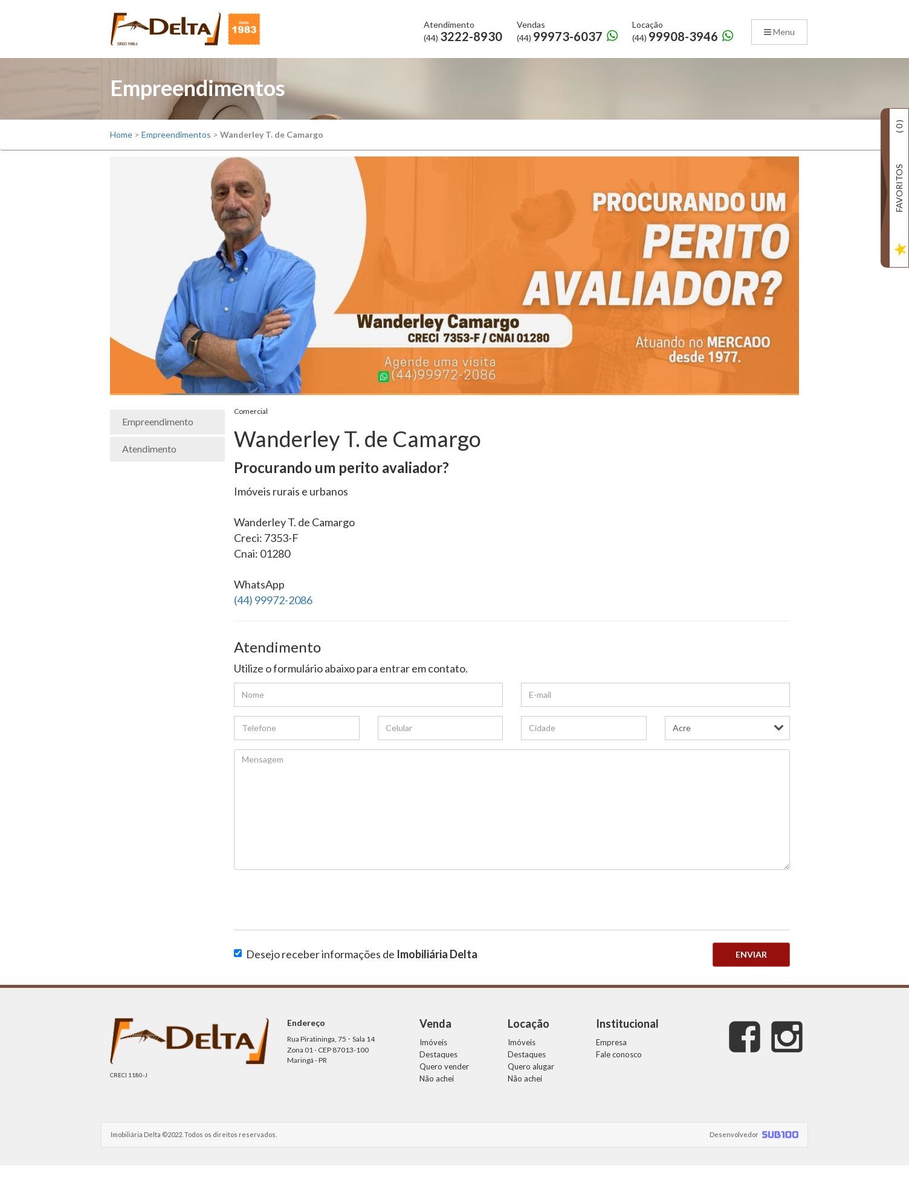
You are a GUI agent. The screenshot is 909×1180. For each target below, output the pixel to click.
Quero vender (444, 1080)
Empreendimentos (176, 149)
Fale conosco (619, 1068)
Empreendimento (157, 436)
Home (121, 149)
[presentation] (326, 916)
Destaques (438, 1068)
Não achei (436, 1092)
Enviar (751, 968)
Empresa (611, 1056)
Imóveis (433, 1056)
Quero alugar (531, 1080)
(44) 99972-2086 (273, 614)
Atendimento (149, 462)
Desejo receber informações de (355, 968)
